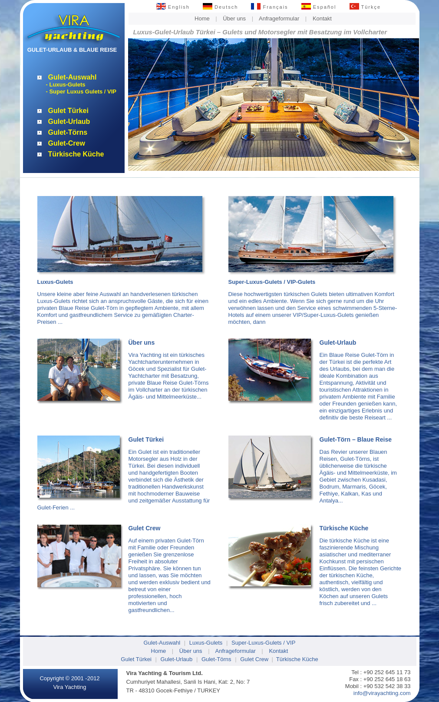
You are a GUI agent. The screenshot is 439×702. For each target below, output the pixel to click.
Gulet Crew (254, 659)
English (173, 7)
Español (319, 7)
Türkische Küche (76, 154)
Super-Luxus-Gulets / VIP (263, 642)
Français (269, 7)
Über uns (234, 18)
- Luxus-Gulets (66, 84)
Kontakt (322, 18)
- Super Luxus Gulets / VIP (81, 91)
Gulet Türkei (68, 110)
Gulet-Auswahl (72, 77)
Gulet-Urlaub (69, 121)
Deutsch (220, 7)
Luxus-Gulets (206, 642)
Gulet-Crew (66, 143)
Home (202, 18)
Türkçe (365, 7)
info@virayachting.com (382, 693)
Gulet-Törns (68, 132)
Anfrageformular (279, 18)
